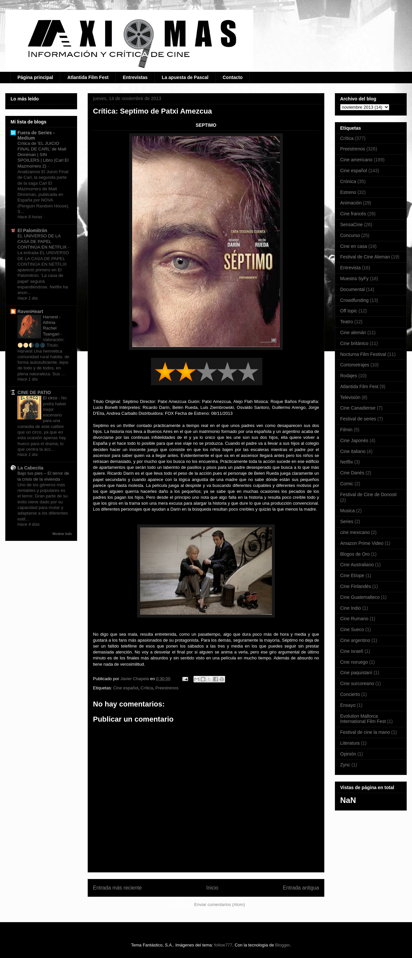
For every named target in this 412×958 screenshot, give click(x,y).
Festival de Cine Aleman (365, 256)
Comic (346, 483)
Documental (352, 289)
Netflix (346, 462)
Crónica (348, 181)
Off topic (348, 310)
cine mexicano (355, 532)
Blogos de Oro (355, 554)
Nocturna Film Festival (363, 354)
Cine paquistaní (356, 672)
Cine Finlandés (355, 586)
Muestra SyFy (354, 278)
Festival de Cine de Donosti (368, 494)
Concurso (350, 235)
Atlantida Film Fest (87, 77)
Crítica (147, 687)
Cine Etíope (352, 575)
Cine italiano (353, 451)
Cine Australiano (357, 564)
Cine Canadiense (357, 408)
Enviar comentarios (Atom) (219, 904)
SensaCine (351, 224)
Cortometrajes (354, 364)
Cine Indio (350, 608)
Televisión (350, 397)
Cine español (125, 687)
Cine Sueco (352, 629)
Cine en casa (353, 246)
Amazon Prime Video (361, 543)
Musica (347, 510)
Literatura (350, 743)
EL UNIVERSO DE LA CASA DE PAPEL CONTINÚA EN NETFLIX (42, 241)
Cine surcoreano (357, 683)
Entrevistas (135, 77)
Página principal (35, 77)
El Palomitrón (32, 230)
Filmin (346, 429)
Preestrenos (166, 687)
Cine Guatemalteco (360, 597)
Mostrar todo (62, 534)
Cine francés (353, 213)
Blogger (282, 945)
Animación (351, 202)
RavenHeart (30, 311)
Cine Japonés (354, 440)
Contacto (233, 77)
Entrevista (350, 267)
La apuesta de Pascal (185, 77)
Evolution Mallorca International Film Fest (363, 718)
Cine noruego (354, 662)
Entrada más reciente (117, 888)
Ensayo (348, 705)
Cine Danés (352, 472)
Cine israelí (351, 651)
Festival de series (358, 418)
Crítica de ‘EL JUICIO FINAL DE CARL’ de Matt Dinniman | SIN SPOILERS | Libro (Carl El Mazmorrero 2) (43, 155)
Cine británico (354, 343)
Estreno (348, 192)
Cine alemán (353, 332)
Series (346, 521)
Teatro (346, 321)
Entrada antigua (301, 888)
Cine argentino (355, 640)
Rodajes (348, 375)
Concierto (350, 694)
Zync (345, 764)
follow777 (223, 945)
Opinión (348, 754)
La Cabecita (30, 467)
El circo (50, 397)
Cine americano (356, 159)
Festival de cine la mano (365, 732)
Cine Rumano (354, 618)
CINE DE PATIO (34, 392)
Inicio (212, 888)
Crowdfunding (354, 300)
